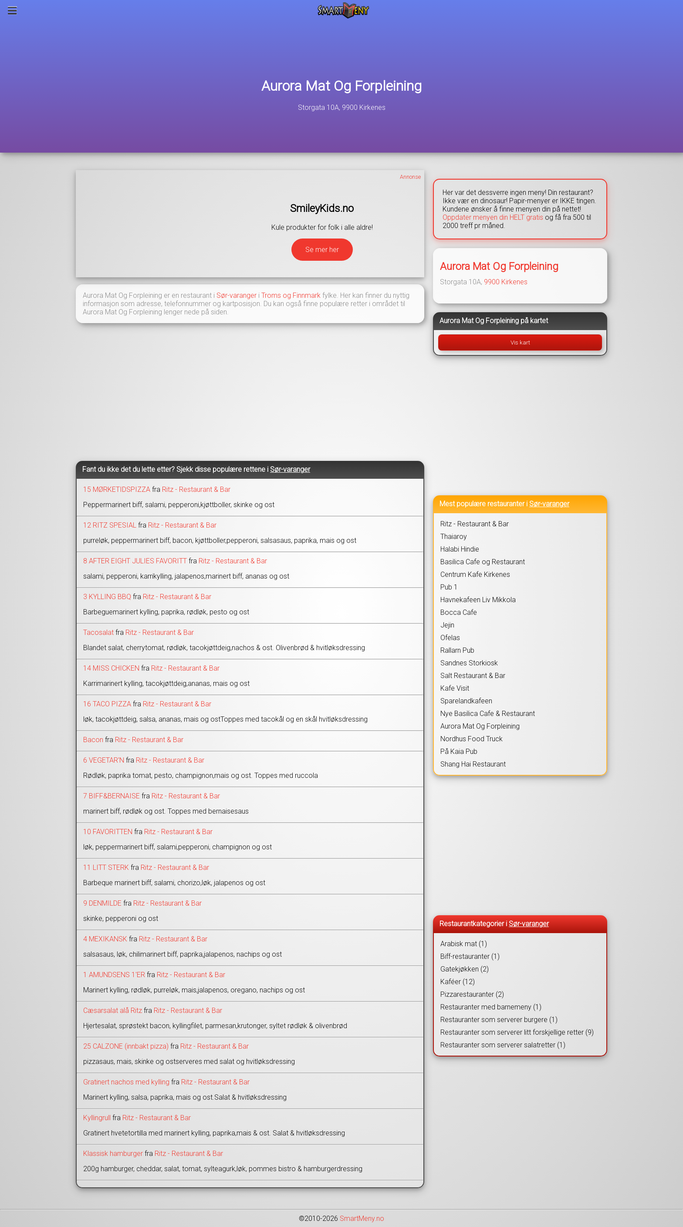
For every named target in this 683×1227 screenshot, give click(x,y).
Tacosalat (98, 632)
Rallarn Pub (457, 650)
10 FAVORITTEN (107, 832)
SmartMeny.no (362, 1218)
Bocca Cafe (458, 612)
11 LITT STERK (106, 867)
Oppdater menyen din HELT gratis (493, 217)
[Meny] (12, 10)
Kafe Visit (454, 688)
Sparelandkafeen (466, 701)
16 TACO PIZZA (107, 704)
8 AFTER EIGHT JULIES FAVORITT (135, 561)
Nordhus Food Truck (471, 739)
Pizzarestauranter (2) (472, 994)
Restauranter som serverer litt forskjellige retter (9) (517, 1032)
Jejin (447, 625)
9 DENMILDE (102, 903)
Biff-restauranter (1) (470, 956)
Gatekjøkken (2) (464, 969)
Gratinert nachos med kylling (126, 1082)
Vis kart (520, 342)
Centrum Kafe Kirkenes (475, 574)
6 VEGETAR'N (103, 760)
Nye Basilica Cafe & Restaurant (487, 713)
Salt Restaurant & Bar (472, 675)
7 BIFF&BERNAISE (111, 796)
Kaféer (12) (457, 982)
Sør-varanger (236, 295)
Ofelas (450, 638)
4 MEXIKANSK (105, 939)
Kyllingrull (97, 1118)
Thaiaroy (453, 536)
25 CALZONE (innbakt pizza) (126, 1046)
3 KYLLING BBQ (107, 597)
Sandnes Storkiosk (469, 663)
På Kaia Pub (458, 751)
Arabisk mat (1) (463, 944)
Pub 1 (449, 587)
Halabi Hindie (459, 549)
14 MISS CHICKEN (111, 668)
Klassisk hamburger (113, 1153)
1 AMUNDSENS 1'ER (114, 975)
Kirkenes (514, 282)
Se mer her (322, 249)
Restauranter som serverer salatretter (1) (502, 1045)
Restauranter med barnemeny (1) (490, 1007)
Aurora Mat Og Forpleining (341, 86)
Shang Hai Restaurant (473, 764)
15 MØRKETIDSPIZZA (116, 489)
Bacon (93, 740)
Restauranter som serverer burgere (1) (499, 1020)
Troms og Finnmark (291, 295)
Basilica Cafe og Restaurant (482, 562)
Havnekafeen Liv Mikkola (478, 600)
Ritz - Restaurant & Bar (196, 489)
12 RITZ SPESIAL (109, 525)
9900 (492, 282)
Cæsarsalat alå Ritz (112, 1010)
